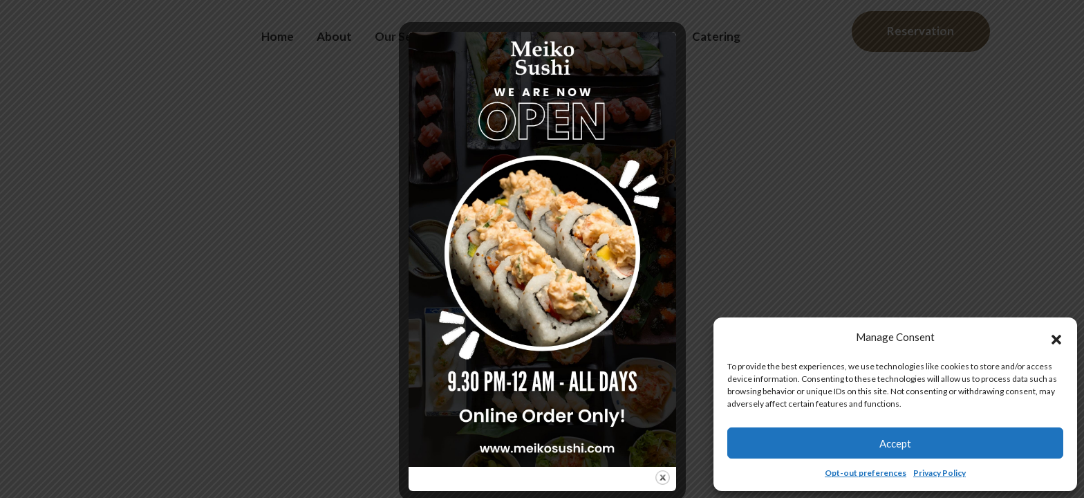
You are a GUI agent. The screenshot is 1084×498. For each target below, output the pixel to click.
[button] (1056, 337)
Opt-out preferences (865, 473)
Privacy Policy (939, 473)
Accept (895, 443)
